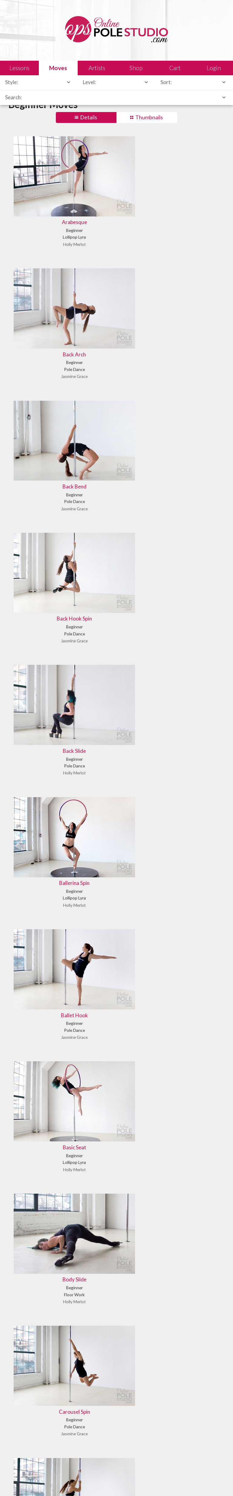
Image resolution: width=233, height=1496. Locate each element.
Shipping (100, 1482)
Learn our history (30, 1408)
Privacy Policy (156, 1482)
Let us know (25, 1452)
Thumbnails (149, 117)
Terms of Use (125, 1482)
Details (88, 117)
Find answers (133, 1408)
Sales (80, 1482)
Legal (63, 1482)
